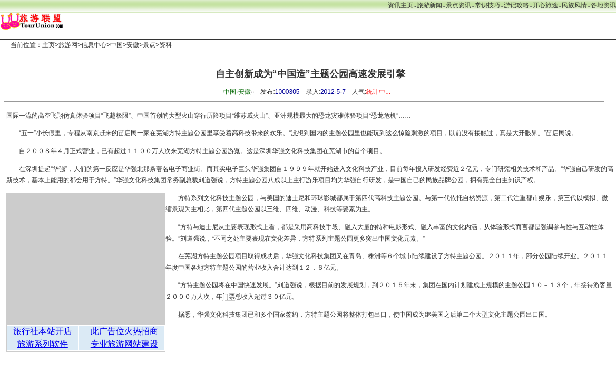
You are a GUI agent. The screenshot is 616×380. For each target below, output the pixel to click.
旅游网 (67, 45)
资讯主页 (400, 5)
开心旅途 (545, 5)
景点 (149, 45)
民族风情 (574, 5)
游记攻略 (516, 5)
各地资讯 (603, 5)
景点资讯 (458, 5)
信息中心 (93, 45)
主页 (48, 45)
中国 (116, 45)
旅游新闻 (429, 5)
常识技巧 (487, 5)
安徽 (132, 45)
